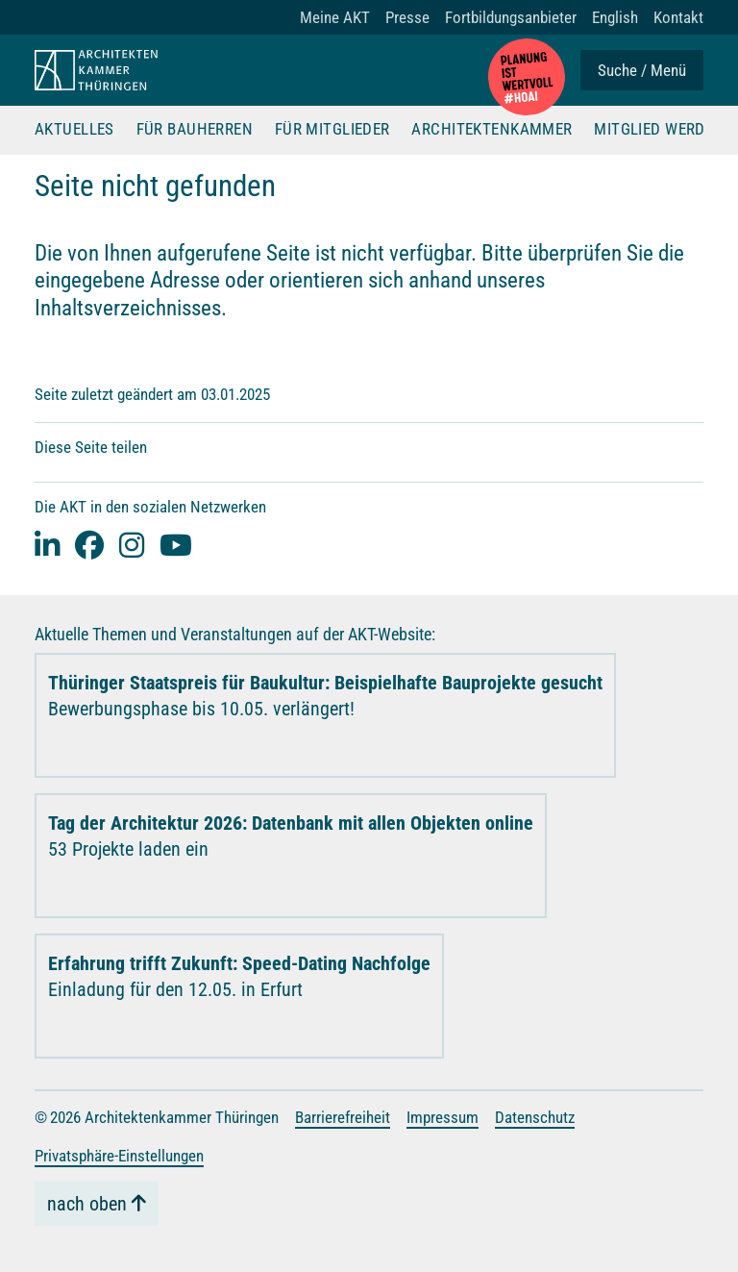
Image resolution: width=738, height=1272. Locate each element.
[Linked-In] (47, 545)
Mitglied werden (659, 129)
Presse (407, 17)
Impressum (442, 1117)
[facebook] (89, 545)
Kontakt (678, 17)
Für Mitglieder (332, 129)
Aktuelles (74, 129)
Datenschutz (535, 1117)
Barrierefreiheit (342, 1117)
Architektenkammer (491, 129)
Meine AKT (335, 17)
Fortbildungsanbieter (511, 17)
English (615, 17)
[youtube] (176, 545)
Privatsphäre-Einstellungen (119, 1155)
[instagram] (131, 545)
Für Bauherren (195, 129)
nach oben (87, 1203)
